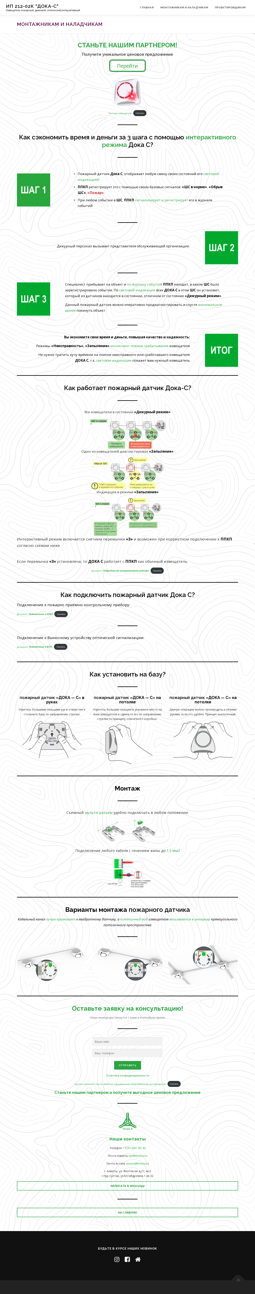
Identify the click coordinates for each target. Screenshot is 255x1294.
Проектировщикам (230, 7)
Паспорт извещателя (120, 113)
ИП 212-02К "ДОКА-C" (32, 6)
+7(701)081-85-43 (134, 1148)
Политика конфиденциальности (127, 1075)
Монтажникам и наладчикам (184, 7)
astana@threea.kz (137, 1163)
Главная (147, 7)
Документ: (120, 570)
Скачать (139, 113)
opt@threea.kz (137, 1156)
